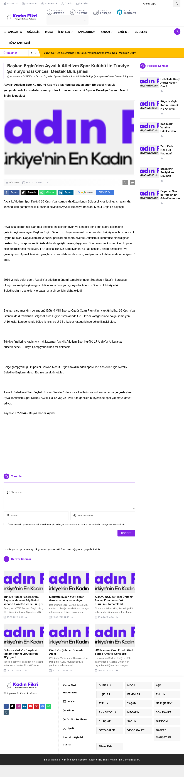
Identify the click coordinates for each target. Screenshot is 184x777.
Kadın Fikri (95, 759)
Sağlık (106, 759)
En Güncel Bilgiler (129, 759)
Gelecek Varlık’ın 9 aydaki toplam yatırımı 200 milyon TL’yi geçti (21, 653)
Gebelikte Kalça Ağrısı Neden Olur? (170, 82)
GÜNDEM (28, 76)
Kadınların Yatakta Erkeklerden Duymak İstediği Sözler (169, 131)
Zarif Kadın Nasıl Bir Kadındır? (167, 150)
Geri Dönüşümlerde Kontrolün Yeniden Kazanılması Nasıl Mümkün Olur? (90, 53)
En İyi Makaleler (52, 759)
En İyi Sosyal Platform (75, 759)
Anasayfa (13, 76)
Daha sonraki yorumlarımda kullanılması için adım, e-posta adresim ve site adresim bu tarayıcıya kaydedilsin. (67, 524)
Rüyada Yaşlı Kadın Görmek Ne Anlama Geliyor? (169, 107)
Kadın (114, 759)
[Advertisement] (69, 443)
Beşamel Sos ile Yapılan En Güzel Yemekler (170, 194)
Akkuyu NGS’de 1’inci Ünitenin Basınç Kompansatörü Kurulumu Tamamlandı (114, 600)
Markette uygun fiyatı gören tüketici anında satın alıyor (66, 598)
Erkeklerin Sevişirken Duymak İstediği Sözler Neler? (169, 176)
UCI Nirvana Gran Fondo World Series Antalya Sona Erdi (114, 652)
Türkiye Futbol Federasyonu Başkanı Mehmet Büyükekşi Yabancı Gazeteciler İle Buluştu (23, 600)
